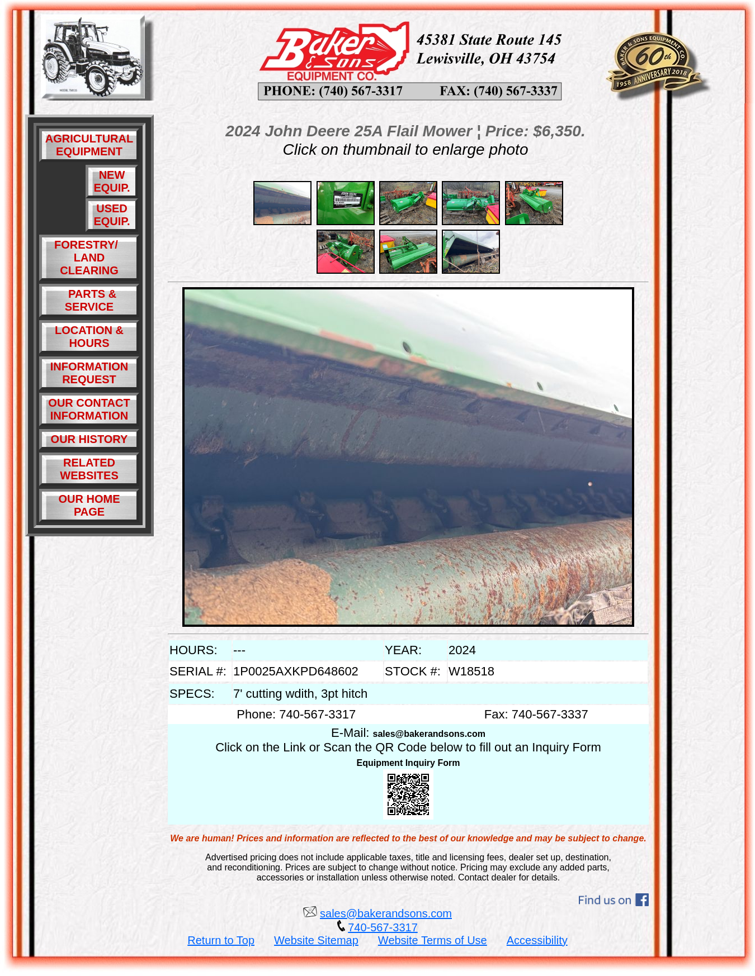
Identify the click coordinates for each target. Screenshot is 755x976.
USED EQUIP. (111, 214)
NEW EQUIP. (111, 181)
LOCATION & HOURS (89, 336)
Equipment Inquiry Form (408, 763)
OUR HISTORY (89, 439)
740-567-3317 (383, 927)
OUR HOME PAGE (89, 505)
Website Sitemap (316, 940)
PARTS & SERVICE (89, 300)
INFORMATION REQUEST (89, 372)
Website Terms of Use (432, 940)
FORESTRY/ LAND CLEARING (89, 258)
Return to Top (220, 940)
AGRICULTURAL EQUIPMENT (89, 145)
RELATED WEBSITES (89, 469)
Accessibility (537, 940)
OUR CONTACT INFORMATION (89, 409)
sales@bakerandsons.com (429, 734)
